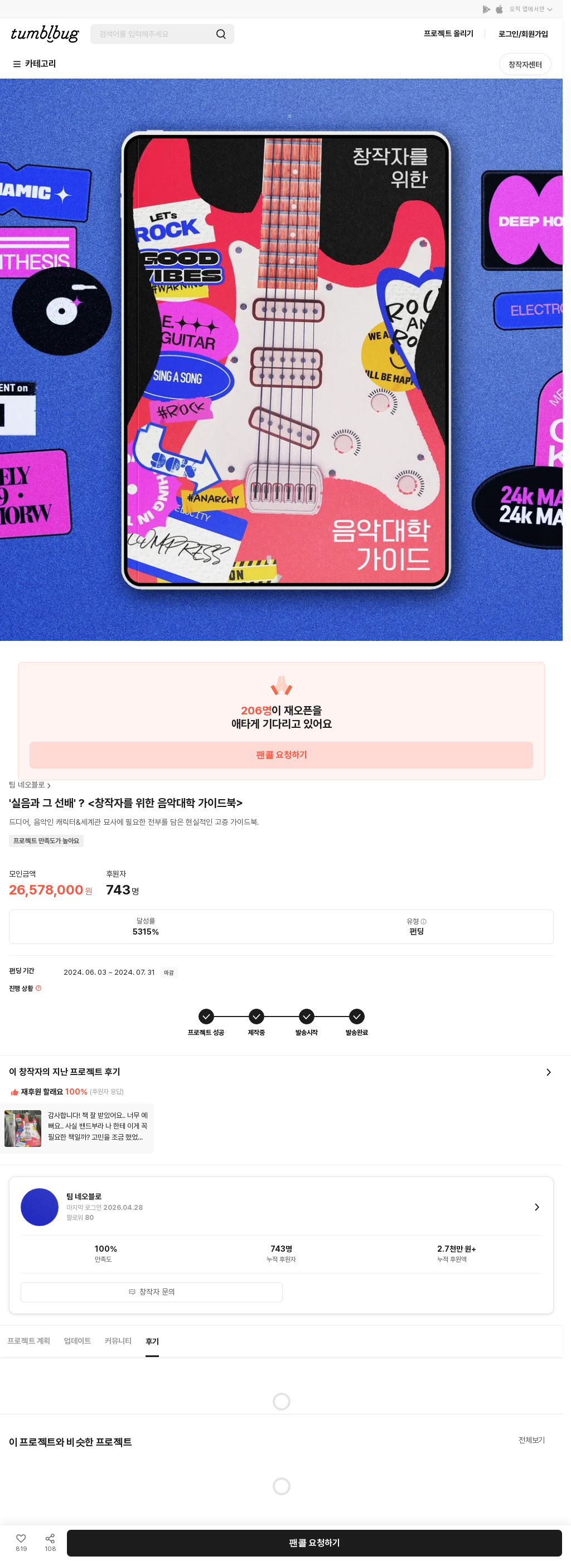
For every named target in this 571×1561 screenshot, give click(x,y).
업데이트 (77, 1340)
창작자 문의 (151, 1291)
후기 (152, 1341)
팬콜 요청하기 (281, 755)
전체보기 (532, 1440)
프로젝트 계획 (28, 1340)
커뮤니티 (118, 1340)
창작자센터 (525, 64)
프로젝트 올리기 (448, 33)
